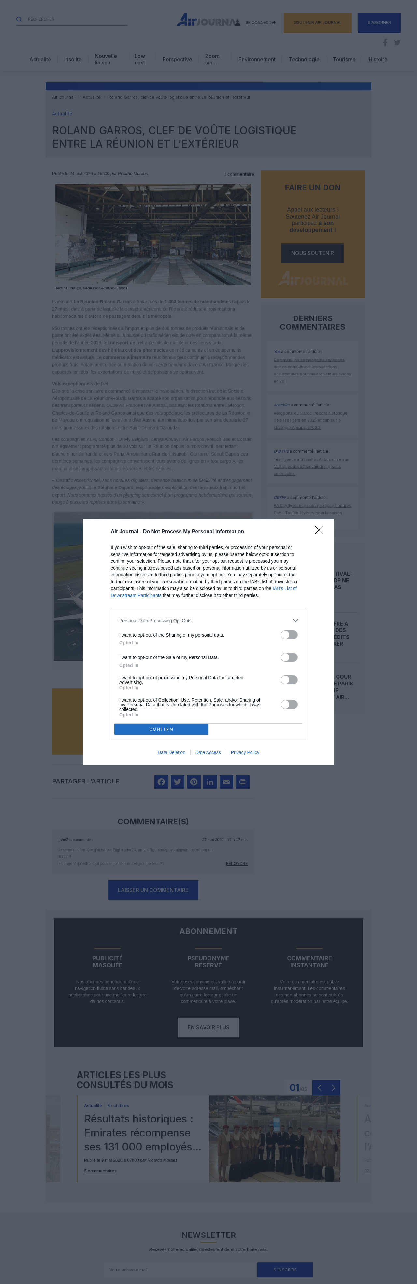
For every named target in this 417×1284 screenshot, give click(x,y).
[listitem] (208, 620)
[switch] (289, 634)
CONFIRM (161, 729)
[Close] (321, 532)
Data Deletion (171, 752)
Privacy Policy (245, 752)
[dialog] (208, 642)
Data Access (208, 752)
